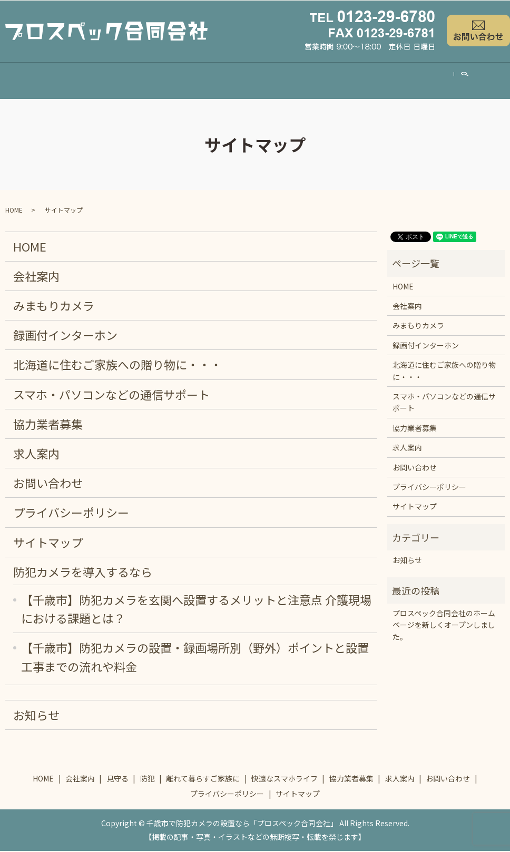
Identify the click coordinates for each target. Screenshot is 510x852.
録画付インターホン (65, 335)
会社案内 (74, 80)
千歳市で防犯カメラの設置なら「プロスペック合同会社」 (242, 824)
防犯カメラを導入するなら (82, 572)
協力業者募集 (397, 80)
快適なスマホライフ (320, 80)
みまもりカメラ (53, 306)
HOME (26, 80)
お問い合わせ (48, 483)
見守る (122, 80)
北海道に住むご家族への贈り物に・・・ (117, 365)
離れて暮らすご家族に (228, 80)
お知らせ (36, 715)
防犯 (162, 80)
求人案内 (457, 80)
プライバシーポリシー (71, 513)
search (499, 80)
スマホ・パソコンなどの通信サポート (111, 395)
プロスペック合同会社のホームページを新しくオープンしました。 (444, 626)
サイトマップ (48, 543)
